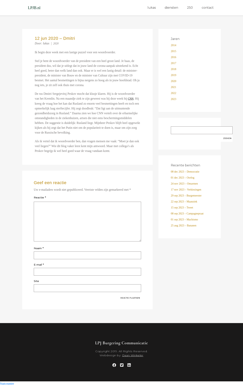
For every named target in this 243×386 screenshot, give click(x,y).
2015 (173, 51)
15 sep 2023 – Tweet (182, 207)
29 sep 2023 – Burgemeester (186, 195)
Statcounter (7, 383)
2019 (173, 75)
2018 (173, 69)
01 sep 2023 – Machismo (184, 219)
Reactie (40, 197)
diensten (171, 7)
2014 (173, 45)
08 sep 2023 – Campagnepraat (187, 213)
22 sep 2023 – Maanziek (184, 201)
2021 (173, 87)
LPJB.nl (34, 8)
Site (36, 281)
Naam (39, 248)
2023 (173, 99)
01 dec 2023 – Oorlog (182, 177)
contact (208, 7)
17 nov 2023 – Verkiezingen (186, 189)
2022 (173, 93)
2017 (173, 63)
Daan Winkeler (132, 355)
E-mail (39, 264)
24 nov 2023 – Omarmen (184, 183)
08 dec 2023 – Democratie (185, 171)
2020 (56, 43)
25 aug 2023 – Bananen (183, 225)
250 (190, 7)
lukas (151, 7)
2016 (173, 57)
